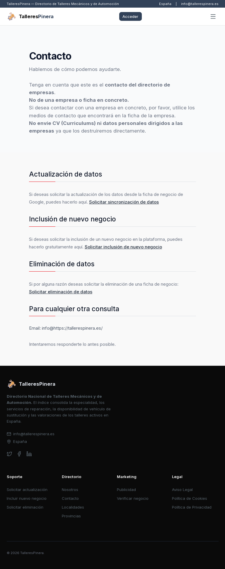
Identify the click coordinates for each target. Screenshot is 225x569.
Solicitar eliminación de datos (60, 291)
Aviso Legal (182, 489)
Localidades (73, 507)
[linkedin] (29, 454)
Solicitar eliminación (25, 507)
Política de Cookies (189, 498)
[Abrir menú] (213, 16)
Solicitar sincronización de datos (124, 202)
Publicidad (126, 489)
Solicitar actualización (27, 489)
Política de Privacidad (192, 507)
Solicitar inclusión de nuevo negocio (123, 247)
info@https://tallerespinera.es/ (72, 328)
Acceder (130, 16)
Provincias (71, 516)
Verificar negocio (133, 498)
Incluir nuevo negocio (27, 498)
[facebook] (19, 454)
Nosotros (70, 489)
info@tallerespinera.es (200, 4)
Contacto (70, 498)
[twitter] (9, 454)
